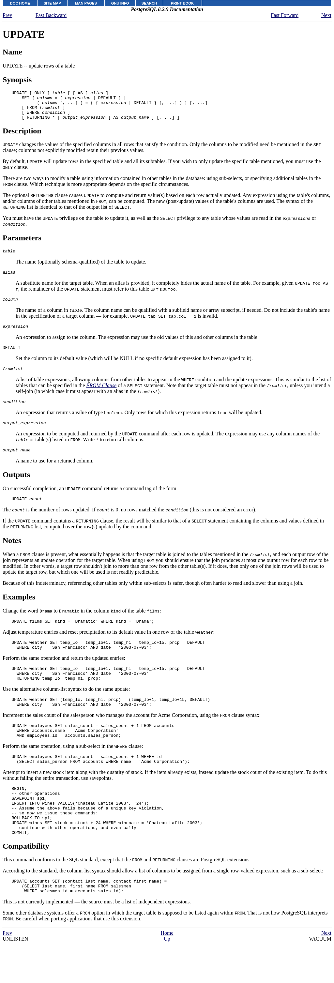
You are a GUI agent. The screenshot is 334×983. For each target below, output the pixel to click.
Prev (7, 15)
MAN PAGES (86, 3)
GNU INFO (120, 3)
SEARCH (149, 3)
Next (326, 15)
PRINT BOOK (182, 3)
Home (166, 974)
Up (167, 980)
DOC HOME (20, 3)
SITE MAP (52, 3)
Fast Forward (284, 15)
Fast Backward (51, 15)
